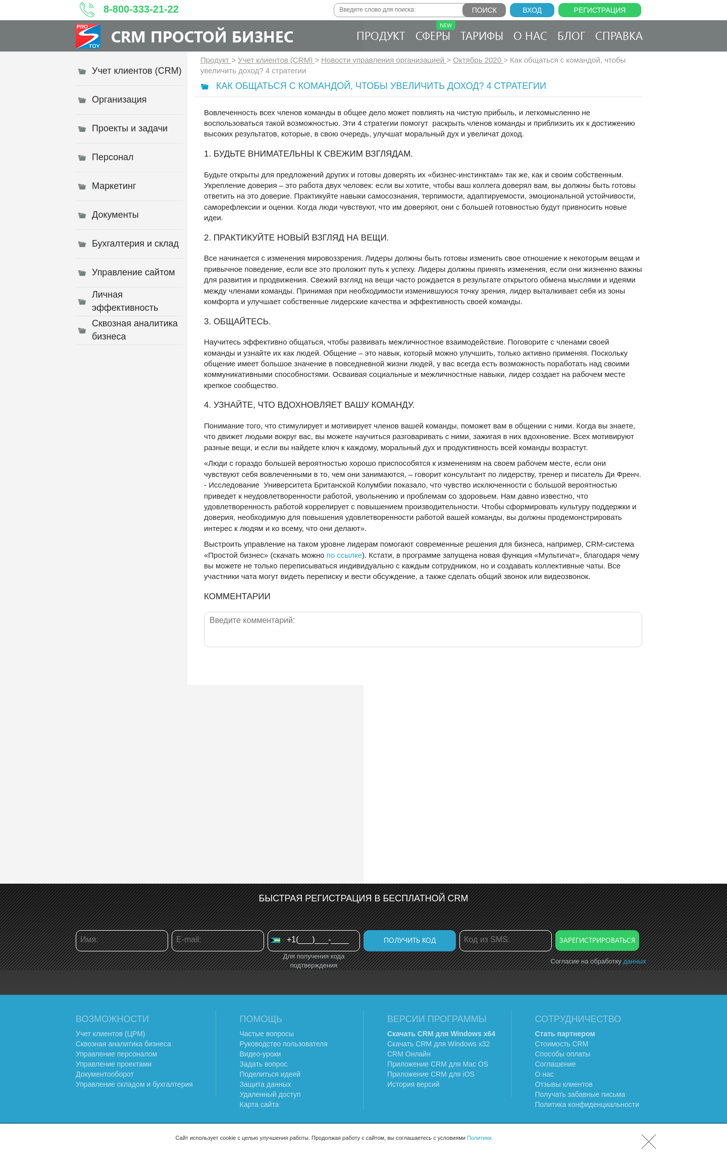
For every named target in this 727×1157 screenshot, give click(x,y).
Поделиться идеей (270, 1074)
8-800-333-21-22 (141, 9)
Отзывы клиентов (564, 1084)
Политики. (480, 1138)
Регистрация (600, 10)
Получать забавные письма (580, 1094)
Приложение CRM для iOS (431, 1074)
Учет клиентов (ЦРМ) (110, 1034)
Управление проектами (113, 1064)
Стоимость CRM (562, 1044)
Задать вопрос (264, 1064)
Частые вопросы (267, 1034)
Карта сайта (259, 1104)
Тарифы (481, 35)
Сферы (435, 32)
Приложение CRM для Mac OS (437, 1064)
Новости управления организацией (383, 60)
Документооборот (105, 1074)
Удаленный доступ (270, 1094)
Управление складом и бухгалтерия (134, 1084)
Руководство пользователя (284, 1044)
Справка (619, 35)
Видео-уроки (260, 1054)
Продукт (380, 35)
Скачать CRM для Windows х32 (438, 1044)
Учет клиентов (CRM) (276, 60)
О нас (530, 35)
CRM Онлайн (409, 1054)
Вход (532, 10)
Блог (571, 35)
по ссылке (344, 555)
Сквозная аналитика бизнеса (123, 1044)
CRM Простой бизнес (202, 36)
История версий (413, 1084)
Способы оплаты (563, 1054)
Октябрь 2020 (478, 60)
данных (634, 961)
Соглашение (555, 1064)
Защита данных (265, 1084)
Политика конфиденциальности (587, 1104)
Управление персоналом (116, 1054)
